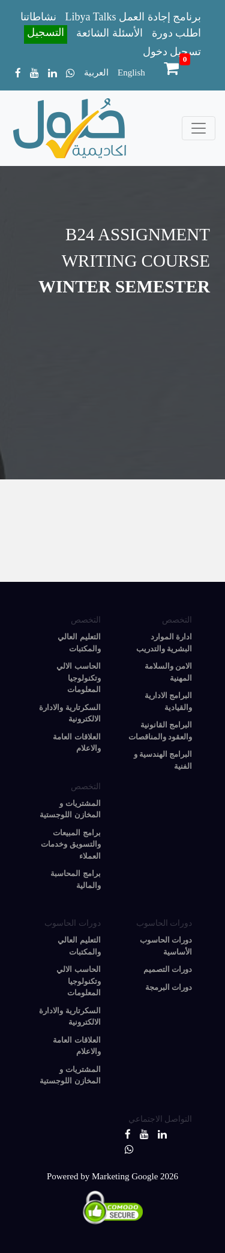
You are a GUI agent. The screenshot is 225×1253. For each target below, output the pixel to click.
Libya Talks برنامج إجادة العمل (133, 17)
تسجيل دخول (172, 52)
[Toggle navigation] (198, 128)
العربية (96, 72)
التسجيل (45, 32)
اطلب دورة (177, 33)
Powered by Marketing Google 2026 (112, 1176)
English (131, 72)
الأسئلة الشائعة (109, 33)
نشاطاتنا (38, 17)
